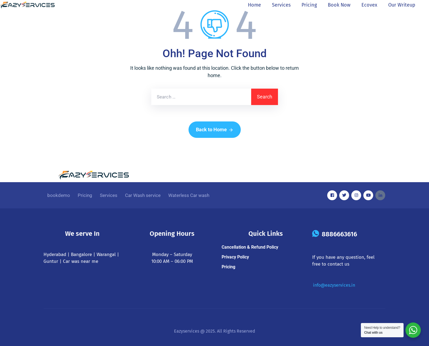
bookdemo (58, 195)
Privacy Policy (235, 257)
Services (281, 5)
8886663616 (339, 234)
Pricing (309, 5)
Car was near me (80, 261)
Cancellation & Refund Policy (250, 247)
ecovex (369, 5)
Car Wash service (143, 195)
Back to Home (214, 130)
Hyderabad (55, 254)
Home (254, 5)
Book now (339, 5)
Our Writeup (401, 5)
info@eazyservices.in (334, 285)
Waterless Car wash (188, 195)
